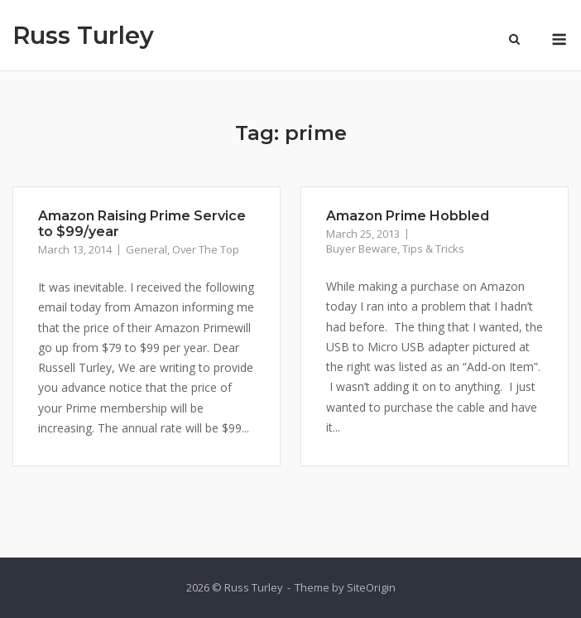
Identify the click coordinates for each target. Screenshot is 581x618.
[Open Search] (514, 40)
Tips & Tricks (433, 248)
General (146, 249)
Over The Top (205, 249)
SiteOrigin (371, 587)
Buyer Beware (361, 248)
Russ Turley (83, 35)
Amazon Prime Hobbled (407, 216)
